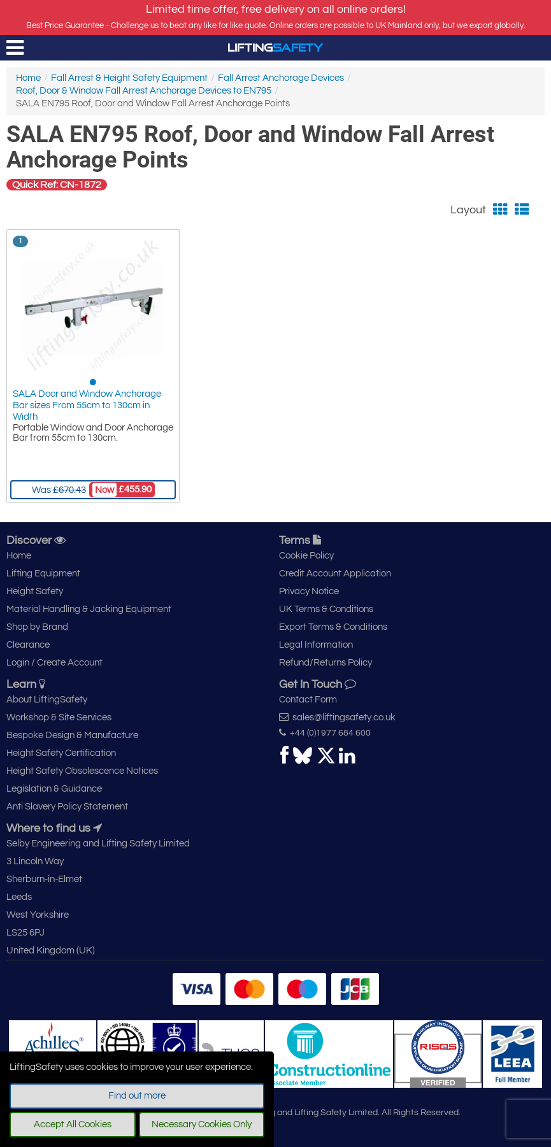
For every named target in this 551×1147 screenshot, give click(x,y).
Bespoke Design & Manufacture (72, 735)
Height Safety (34, 591)
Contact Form (308, 699)
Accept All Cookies (72, 1124)
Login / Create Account (54, 662)
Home (28, 78)
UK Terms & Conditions (326, 609)
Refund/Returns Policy (325, 662)
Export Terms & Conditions (333, 627)
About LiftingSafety (46, 699)
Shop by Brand (37, 627)
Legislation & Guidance (54, 789)
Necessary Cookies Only (202, 1124)
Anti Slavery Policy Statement (67, 806)
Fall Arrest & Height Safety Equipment (129, 78)
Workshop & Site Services (58, 717)
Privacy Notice (309, 591)
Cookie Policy (306, 555)
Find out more (137, 1096)
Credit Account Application (335, 573)
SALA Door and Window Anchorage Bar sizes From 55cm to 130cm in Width (87, 405)
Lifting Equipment (43, 573)
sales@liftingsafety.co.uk (337, 717)
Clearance (28, 645)
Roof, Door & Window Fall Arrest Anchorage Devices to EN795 (143, 91)
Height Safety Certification (61, 753)
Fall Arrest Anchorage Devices (281, 78)
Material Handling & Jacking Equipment (88, 609)
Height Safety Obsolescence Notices (82, 771)
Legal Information (316, 645)
